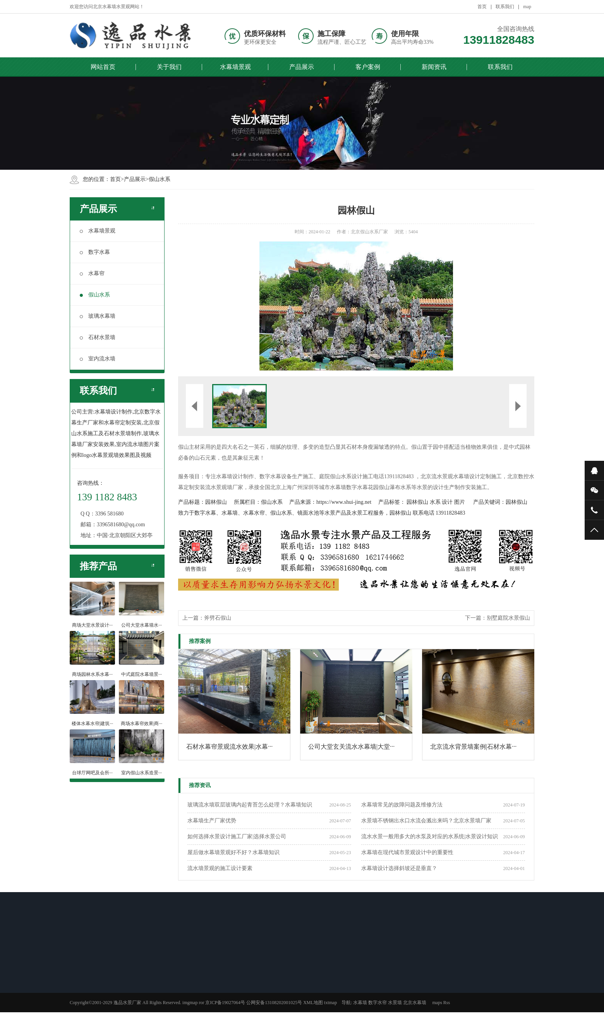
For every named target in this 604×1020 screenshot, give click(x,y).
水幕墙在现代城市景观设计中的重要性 (407, 852)
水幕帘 (92, 273)
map (527, 6)
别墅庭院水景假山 (508, 618)
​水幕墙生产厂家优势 (211, 821)
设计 (447, 502)
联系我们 (505, 6)
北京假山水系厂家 (369, 231)
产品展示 (301, 67)
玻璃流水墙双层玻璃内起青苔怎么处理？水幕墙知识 (249, 805)
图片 (459, 502)
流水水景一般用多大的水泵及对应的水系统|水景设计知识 (429, 836)
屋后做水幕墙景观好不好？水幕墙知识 (233, 852)
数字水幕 (95, 252)
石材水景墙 (97, 337)
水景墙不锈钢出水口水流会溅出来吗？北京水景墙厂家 (426, 821)
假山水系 (159, 179)
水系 (435, 502)
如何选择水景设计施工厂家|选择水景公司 (236, 836)
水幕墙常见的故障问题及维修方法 (402, 805)
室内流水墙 (97, 359)
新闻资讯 (434, 67)
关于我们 (169, 67)
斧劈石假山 (217, 618)
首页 (482, 6)
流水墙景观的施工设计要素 (219, 868)
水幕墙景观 (235, 67)
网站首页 (103, 67)
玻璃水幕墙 (97, 316)
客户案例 (367, 67)
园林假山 (216, 502)
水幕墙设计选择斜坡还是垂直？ (399, 868)
